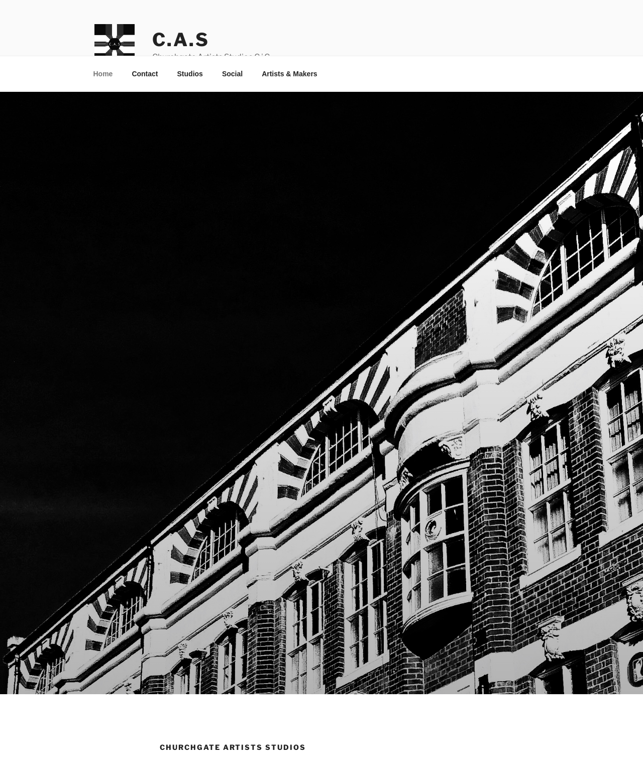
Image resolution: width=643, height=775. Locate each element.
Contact (145, 74)
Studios (190, 74)
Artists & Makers (289, 74)
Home (103, 74)
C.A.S (180, 40)
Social (232, 74)
